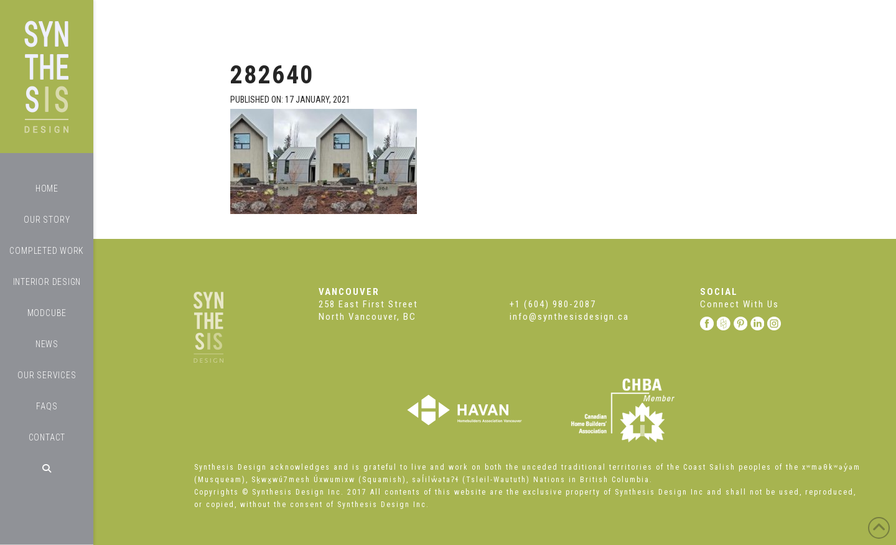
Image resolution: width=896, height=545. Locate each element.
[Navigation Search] (46, 468)
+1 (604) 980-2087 (553, 304)
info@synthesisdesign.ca (569, 316)
